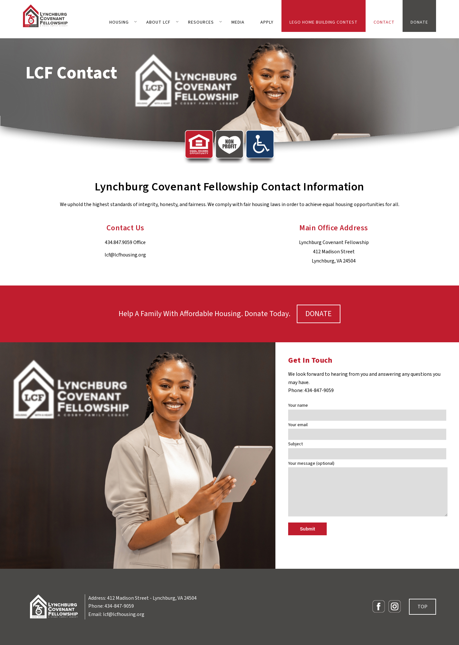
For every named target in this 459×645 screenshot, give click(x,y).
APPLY (266, 22)
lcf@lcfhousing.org (125, 254)
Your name (367, 410)
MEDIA (237, 22)
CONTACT (384, 22)
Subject (367, 449)
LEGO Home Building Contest (323, 22)
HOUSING (119, 22)
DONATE (419, 22)
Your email (367, 430)
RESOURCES (201, 22)
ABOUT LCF (158, 22)
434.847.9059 (118, 242)
